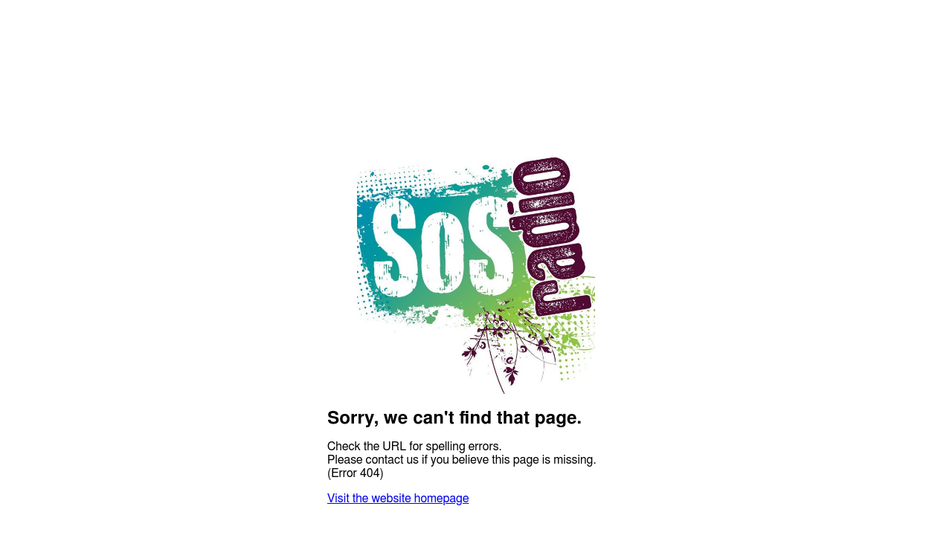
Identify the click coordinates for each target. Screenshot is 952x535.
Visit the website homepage (398, 499)
